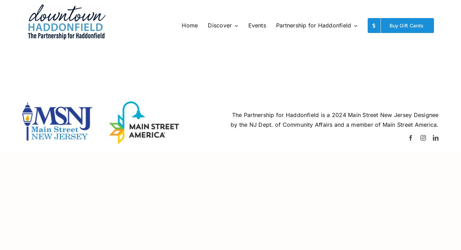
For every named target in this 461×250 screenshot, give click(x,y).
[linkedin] (435, 138)
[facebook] (410, 138)
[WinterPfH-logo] (66, 6)
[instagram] (423, 138)
